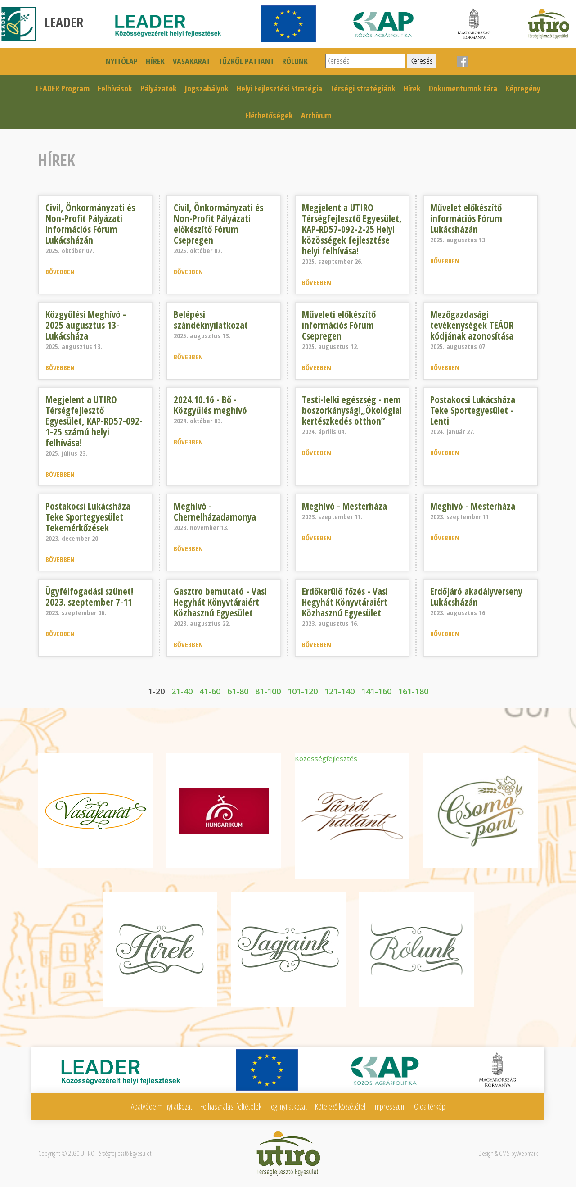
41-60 (209, 691)
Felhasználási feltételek (230, 1106)
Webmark (527, 1153)
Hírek (155, 61)
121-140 (339, 691)
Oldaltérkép (430, 1106)
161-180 (413, 691)
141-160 (376, 691)
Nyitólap (122, 61)
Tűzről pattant (246, 61)
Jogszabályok (207, 88)
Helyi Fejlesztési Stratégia (279, 88)
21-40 (182, 691)
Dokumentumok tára (463, 88)
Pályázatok (158, 88)
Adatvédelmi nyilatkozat (161, 1106)
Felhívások (115, 88)
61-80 (237, 691)
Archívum (316, 115)
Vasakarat (191, 61)
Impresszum (390, 1106)
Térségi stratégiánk (363, 88)
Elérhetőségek (269, 115)
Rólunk (295, 61)
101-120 (303, 691)
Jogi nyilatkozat (288, 1106)
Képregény (522, 88)
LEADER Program (63, 88)
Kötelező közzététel (340, 1106)
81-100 (268, 691)
